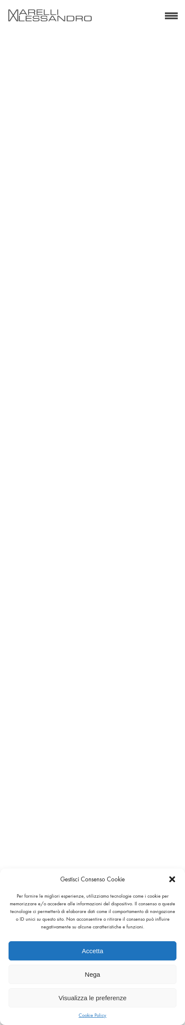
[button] (172, 879)
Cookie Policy (92, 1015)
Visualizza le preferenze (92, 997)
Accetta (92, 950)
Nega (92, 974)
